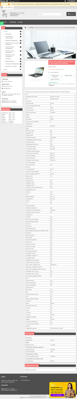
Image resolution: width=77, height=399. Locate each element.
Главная (4, 22)
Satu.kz (45, 396)
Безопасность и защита (11, 66)
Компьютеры (9, 34)
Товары (12, 22)
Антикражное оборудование (12, 63)
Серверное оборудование (12, 40)
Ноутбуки (31, 27)
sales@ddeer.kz (7, 88)
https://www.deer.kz (8, 86)
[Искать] (60, 14)
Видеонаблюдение (10, 61)
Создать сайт (12, 1)
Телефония (8, 58)
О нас (19, 22)
